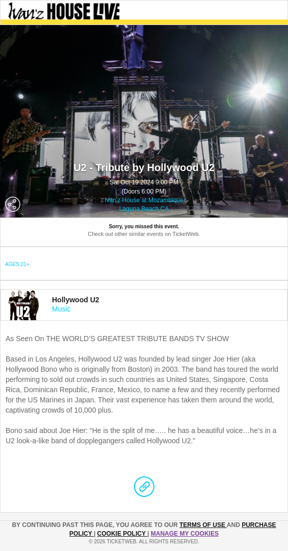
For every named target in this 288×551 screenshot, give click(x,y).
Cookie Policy (122, 533)
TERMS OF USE (203, 525)
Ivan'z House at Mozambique (143, 200)
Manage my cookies (185, 533)
